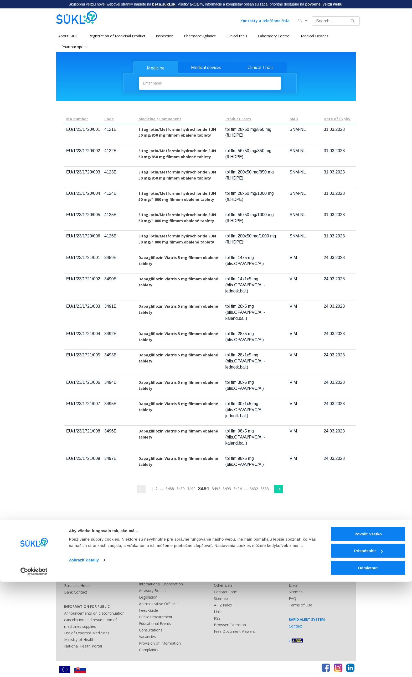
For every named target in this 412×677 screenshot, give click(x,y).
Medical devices (206, 67)
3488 (170, 487)
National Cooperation (157, 576)
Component (170, 117)
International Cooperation (161, 582)
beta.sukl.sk (164, 4)
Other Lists (223, 584)
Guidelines (297, 556)
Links (218, 610)
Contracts (147, 563)
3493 (227, 487)
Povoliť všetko (368, 629)
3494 (237, 487)
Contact (220, 549)
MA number (77, 117)
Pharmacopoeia (75, 46)
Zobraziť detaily (84, 655)
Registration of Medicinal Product (114, 35)
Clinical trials (234, 35)
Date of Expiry (337, 117)
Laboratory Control (272, 35)
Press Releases (227, 543)
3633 (264, 487)
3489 (180, 487)
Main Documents (153, 556)
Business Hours (77, 584)
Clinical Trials (261, 67)
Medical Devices (312, 35)
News (293, 543)
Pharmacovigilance (198, 35)
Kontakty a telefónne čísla (265, 20)
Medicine (155, 68)
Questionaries (151, 543)
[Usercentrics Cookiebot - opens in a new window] (34, 667)
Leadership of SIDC (155, 549)
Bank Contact (75, 591)
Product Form (238, 117)
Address (71, 577)
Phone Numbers (78, 571)
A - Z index (223, 603)
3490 (191, 487)
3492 (216, 487)
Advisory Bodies (152, 589)
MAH (294, 117)
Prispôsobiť (368, 646)
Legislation (148, 596)
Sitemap (221, 597)
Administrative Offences (159, 602)
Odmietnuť (368, 663)
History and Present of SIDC (163, 569)
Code (109, 117)
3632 (254, 487)
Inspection (162, 35)
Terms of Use (300, 603)
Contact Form (226, 590)
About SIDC (66, 35)
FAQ (292, 597)
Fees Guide (148, 609)
